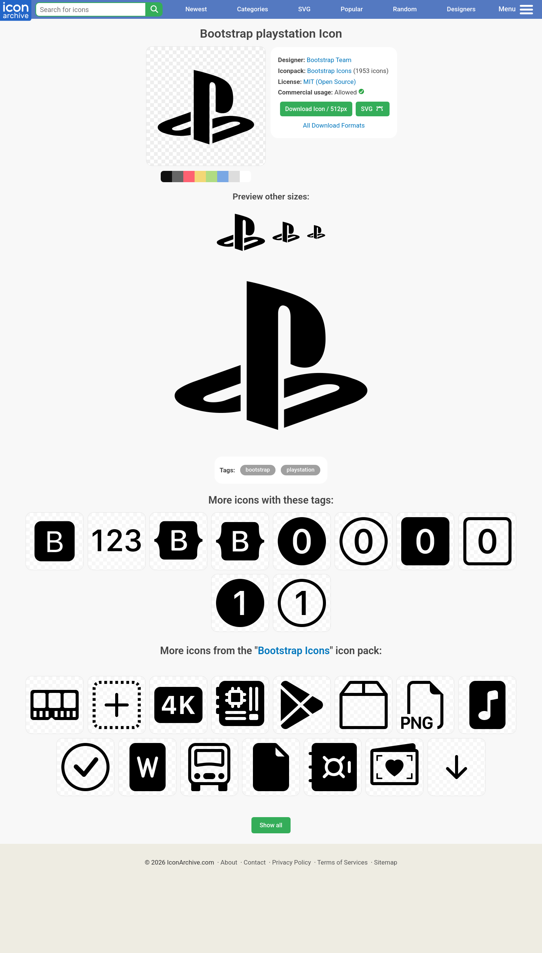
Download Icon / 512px (316, 109)
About (229, 862)
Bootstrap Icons (329, 71)
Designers (461, 9)
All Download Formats (334, 125)
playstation (300, 469)
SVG (304, 9)
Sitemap (385, 862)
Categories (252, 9)
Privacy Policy (291, 862)
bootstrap (258, 469)
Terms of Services (342, 862)
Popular (352, 9)
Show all (271, 825)
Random (405, 9)
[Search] (154, 9)
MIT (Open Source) (329, 81)
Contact (255, 862)
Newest (196, 9)
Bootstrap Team (329, 60)
